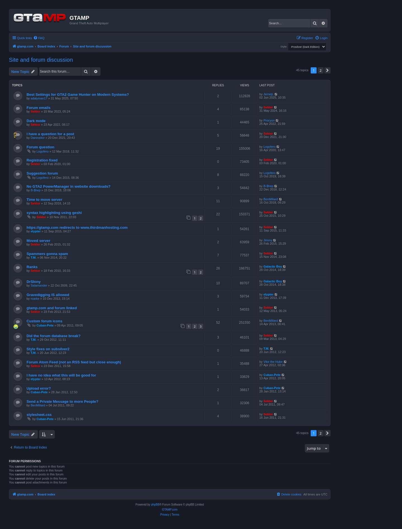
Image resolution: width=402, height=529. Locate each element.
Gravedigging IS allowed (48, 295)
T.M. (34, 257)
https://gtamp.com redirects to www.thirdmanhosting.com (77, 227)
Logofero (43, 151)
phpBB (155, 504)
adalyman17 (39, 98)
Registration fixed (42, 160)
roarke (35, 298)
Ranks (32, 267)
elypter (36, 231)
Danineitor (38, 137)
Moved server (38, 241)
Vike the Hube (273, 361)
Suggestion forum (42, 173)
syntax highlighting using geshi (54, 213)
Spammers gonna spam (47, 254)
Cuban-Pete (45, 325)
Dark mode (36, 121)
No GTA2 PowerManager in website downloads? (69, 186)
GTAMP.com (169, 509)
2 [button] (321, 70)
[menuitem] (38, 38)
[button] (327, 70)
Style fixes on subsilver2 (48, 349)
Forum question (40, 147)
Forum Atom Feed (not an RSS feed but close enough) (74, 362)
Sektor (35, 111)
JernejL (269, 94)
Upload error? (39, 388)
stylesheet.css (39, 415)
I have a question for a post (50, 134)
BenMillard (271, 199)
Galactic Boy (273, 266)
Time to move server (44, 199)
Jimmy (268, 240)
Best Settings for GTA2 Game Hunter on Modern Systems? (78, 94)
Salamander (39, 285)
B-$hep (35, 190)
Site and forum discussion (41, 60)
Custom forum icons (44, 321)
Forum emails (39, 108)
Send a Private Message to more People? (62, 401)
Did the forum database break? (53, 336)
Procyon (269, 120)
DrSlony (34, 282)
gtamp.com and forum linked (52, 308)
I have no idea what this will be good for (61, 375)
